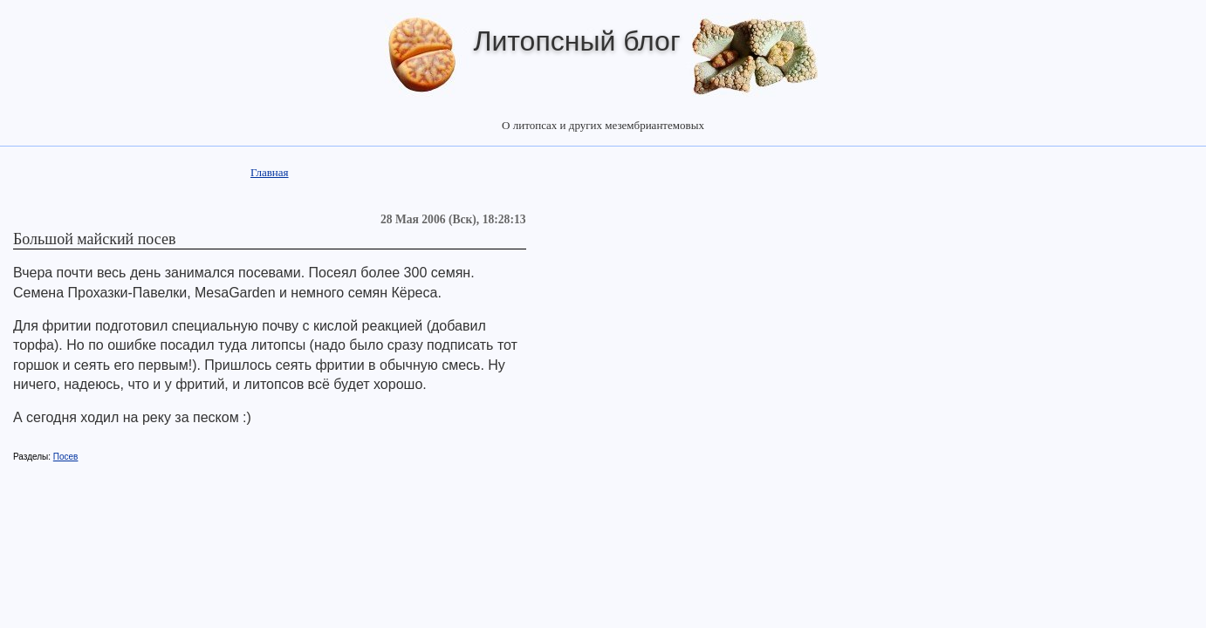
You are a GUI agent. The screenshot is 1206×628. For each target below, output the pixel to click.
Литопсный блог (576, 41)
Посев (66, 456)
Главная (269, 172)
